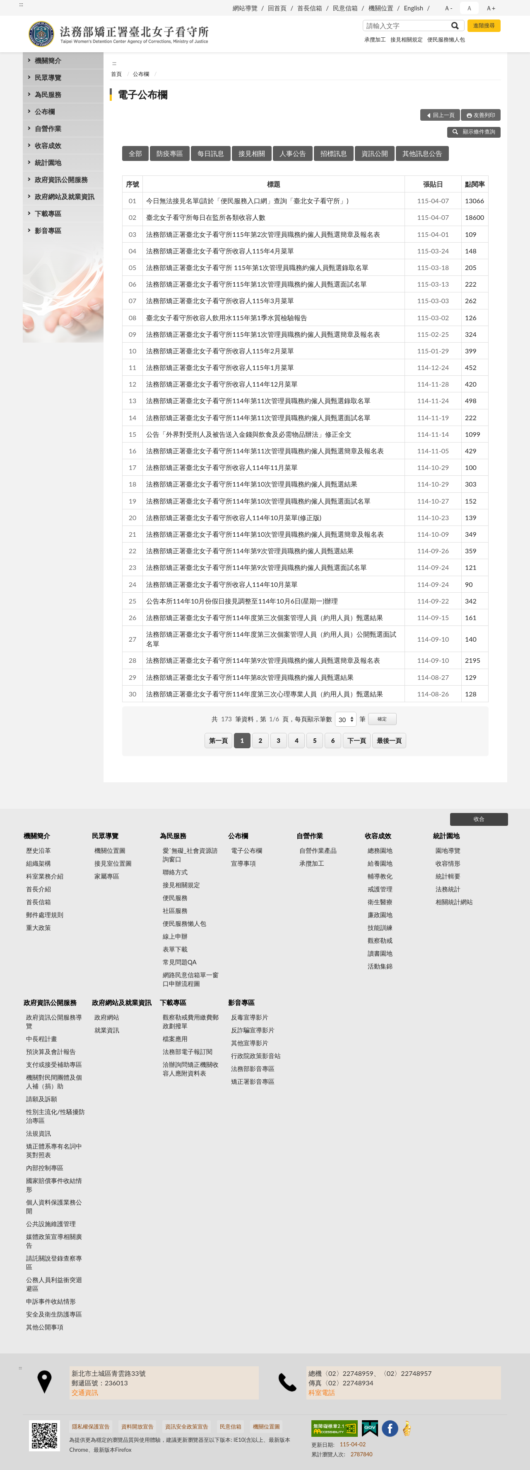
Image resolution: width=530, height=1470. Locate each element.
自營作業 (48, 128)
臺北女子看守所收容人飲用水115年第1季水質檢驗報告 (226, 317)
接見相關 (251, 153)
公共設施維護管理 (51, 1223)
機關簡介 (48, 60)
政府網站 (106, 1017)
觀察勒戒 (380, 940)
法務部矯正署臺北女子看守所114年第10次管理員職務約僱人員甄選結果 (251, 484)
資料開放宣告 (137, 1426)
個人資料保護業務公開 (54, 1206)
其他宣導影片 (249, 1043)
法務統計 (448, 889)
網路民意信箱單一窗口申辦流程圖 (191, 979)
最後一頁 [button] (389, 740)
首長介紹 (38, 889)
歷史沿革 (38, 850)
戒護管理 (380, 889)
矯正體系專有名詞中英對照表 (54, 1150)
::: (21, 4)
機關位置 (381, 8)
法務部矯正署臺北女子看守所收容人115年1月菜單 (220, 367)
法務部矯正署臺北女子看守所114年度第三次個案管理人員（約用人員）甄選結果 (264, 617)
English (414, 8)
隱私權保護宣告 (91, 1426)
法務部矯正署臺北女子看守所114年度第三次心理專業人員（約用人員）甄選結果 (264, 694)
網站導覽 (245, 8)
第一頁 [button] (218, 740)
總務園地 (380, 850)
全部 (135, 153)
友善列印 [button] (484, 115)
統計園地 (48, 162)
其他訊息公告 (422, 153)
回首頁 (277, 8)
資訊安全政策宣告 (186, 1426)
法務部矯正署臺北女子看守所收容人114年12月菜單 (222, 384)
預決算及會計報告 (51, 1051)
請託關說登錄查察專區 (54, 1262)
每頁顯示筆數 (313, 719)
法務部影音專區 (253, 1068)
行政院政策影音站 (256, 1055)
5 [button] (315, 740)
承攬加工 (375, 39)
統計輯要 (448, 876)
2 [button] (260, 740)
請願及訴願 (41, 1098)
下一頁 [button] (356, 740)
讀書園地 (380, 953)
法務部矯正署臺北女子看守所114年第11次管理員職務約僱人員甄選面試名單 (258, 417)
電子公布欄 (142, 94)
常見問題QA (180, 962)
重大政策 (38, 927)
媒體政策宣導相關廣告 (54, 1241)
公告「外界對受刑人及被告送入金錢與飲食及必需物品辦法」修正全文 (249, 434)
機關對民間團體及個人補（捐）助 (54, 1081)
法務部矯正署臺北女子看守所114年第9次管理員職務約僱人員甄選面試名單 (256, 567)
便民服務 (175, 897)
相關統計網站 (454, 901)
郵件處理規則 (44, 914)
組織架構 (38, 863)
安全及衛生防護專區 (54, 1314)
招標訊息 (333, 153)
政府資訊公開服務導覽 (54, 1021)
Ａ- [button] (448, 8)
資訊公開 (374, 153)
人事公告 (292, 153)
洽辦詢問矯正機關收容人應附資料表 (191, 1069)
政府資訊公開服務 (61, 179)
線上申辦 (175, 936)
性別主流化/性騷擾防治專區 (55, 1116)
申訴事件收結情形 (51, 1301)
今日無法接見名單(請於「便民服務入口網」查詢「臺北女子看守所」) (247, 200)
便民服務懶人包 (446, 39)
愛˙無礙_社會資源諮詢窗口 (190, 855)
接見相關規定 (406, 39)
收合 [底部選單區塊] (479, 818)
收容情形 (448, 863)
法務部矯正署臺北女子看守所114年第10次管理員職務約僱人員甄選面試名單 (258, 501)
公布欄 (45, 111)
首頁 (116, 74)
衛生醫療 (380, 901)
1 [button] (242, 740)
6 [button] (333, 740)
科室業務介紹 (44, 876)
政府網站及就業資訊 (64, 196)
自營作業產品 (318, 850)
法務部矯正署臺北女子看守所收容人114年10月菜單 (222, 584)
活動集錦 (380, 966)
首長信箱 (309, 8)
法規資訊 (38, 1133)
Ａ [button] (469, 8)
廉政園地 (380, 914)
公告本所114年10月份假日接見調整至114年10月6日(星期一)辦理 (242, 601)
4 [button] (297, 740)
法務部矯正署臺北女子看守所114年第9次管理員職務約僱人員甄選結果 (250, 551)
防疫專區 (170, 153)
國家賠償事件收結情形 (54, 1185)
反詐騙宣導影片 (253, 1030)
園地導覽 (448, 850)
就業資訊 (106, 1030)
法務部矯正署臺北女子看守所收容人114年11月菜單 (222, 467)
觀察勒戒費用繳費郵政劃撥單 (191, 1021)
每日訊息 (211, 153)
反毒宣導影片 (249, 1017)
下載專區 (48, 213)
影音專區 (48, 230)
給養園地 (380, 863)
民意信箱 (345, 8)
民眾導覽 (48, 77)
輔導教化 (380, 876)
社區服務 (175, 910)
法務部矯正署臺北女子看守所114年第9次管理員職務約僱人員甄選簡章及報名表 (263, 660)
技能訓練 (380, 927)
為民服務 (48, 94)
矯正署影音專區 (253, 1081)
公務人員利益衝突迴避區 (54, 1284)
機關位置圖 (109, 850)
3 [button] (278, 740)
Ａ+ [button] (491, 8)
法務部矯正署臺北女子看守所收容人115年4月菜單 (220, 251)
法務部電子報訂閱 (187, 1051)
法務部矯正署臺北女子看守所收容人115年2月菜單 (220, 351)
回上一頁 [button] (444, 115)
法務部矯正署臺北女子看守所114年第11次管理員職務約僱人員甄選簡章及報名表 (265, 451)
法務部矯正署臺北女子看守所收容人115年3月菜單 (220, 300)
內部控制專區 (44, 1167)
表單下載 (175, 949)
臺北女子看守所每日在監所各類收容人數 (205, 217)
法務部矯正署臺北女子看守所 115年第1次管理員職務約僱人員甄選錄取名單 (257, 267)
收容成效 (48, 145)
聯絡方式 (175, 872)
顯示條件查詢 (474, 131)
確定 (382, 718)
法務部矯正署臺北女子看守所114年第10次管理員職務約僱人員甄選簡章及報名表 (265, 534)
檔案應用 (175, 1038)
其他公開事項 (44, 1327)
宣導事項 (243, 863)
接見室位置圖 (113, 863)
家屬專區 (106, 876)
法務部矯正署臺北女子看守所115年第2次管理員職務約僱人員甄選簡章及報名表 (263, 234)
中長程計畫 (41, 1038)
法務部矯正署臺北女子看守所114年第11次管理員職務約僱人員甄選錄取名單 (258, 400)
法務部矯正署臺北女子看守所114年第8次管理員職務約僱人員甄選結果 (250, 677)
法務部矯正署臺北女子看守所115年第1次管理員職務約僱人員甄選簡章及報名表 (263, 334)
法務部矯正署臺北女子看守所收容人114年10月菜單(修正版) (233, 517)
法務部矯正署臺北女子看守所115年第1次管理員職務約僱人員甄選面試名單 (256, 284)
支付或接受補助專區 (54, 1064)
